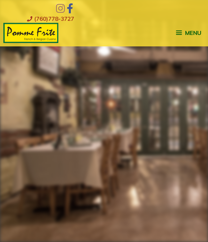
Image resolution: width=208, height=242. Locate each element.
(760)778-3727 (50, 18)
